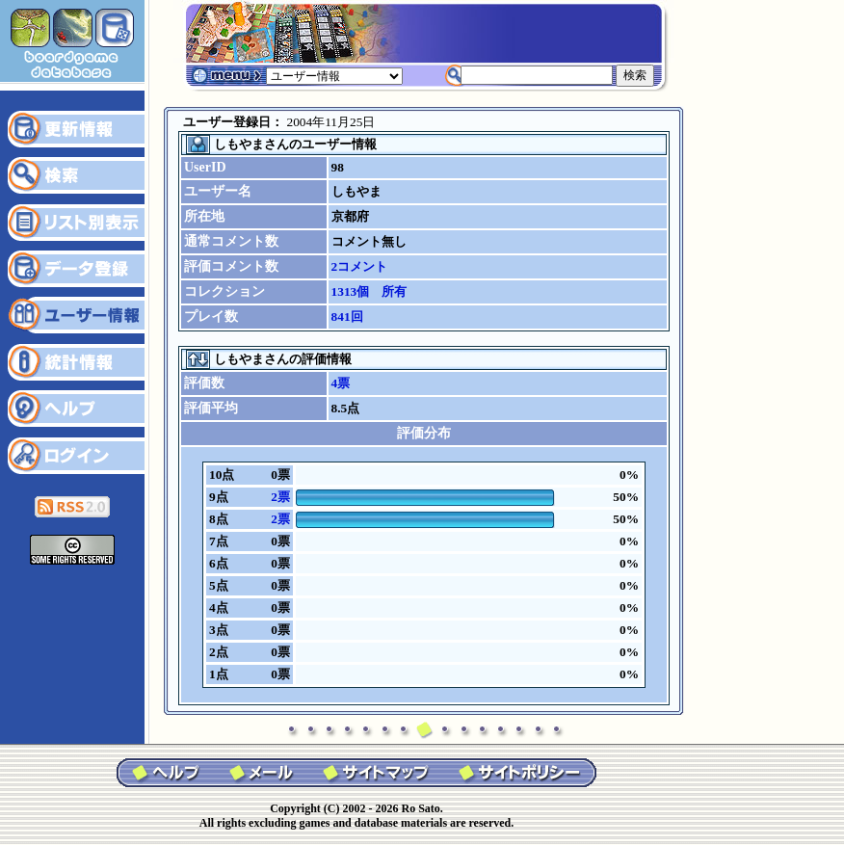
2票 (280, 496)
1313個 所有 (369, 291)
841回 (347, 316)
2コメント (359, 266)
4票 (341, 383)
